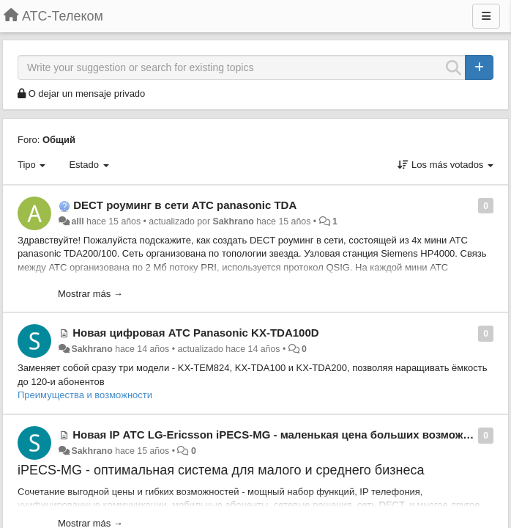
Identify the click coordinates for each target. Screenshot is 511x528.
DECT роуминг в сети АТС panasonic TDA (184, 205)
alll (77, 221)
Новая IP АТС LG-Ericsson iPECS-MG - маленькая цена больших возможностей (286, 434)
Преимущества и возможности (85, 394)
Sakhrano (233, 221)
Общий (58, 139)
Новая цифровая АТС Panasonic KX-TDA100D (195, 332)
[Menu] (486, 16)
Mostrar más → (90, 293)
